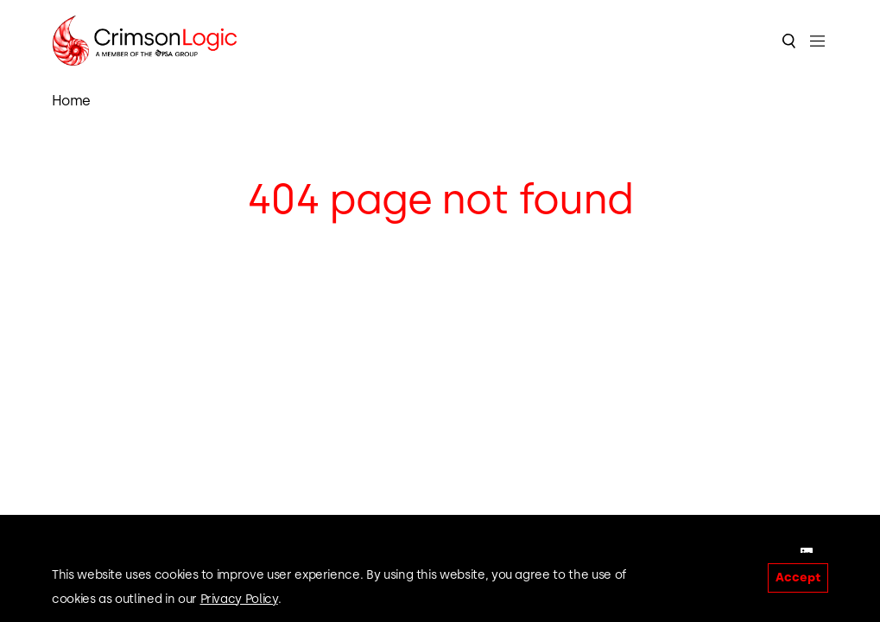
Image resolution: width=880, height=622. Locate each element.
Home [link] (71, 100)
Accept (798, 577)
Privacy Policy (239, 599)
